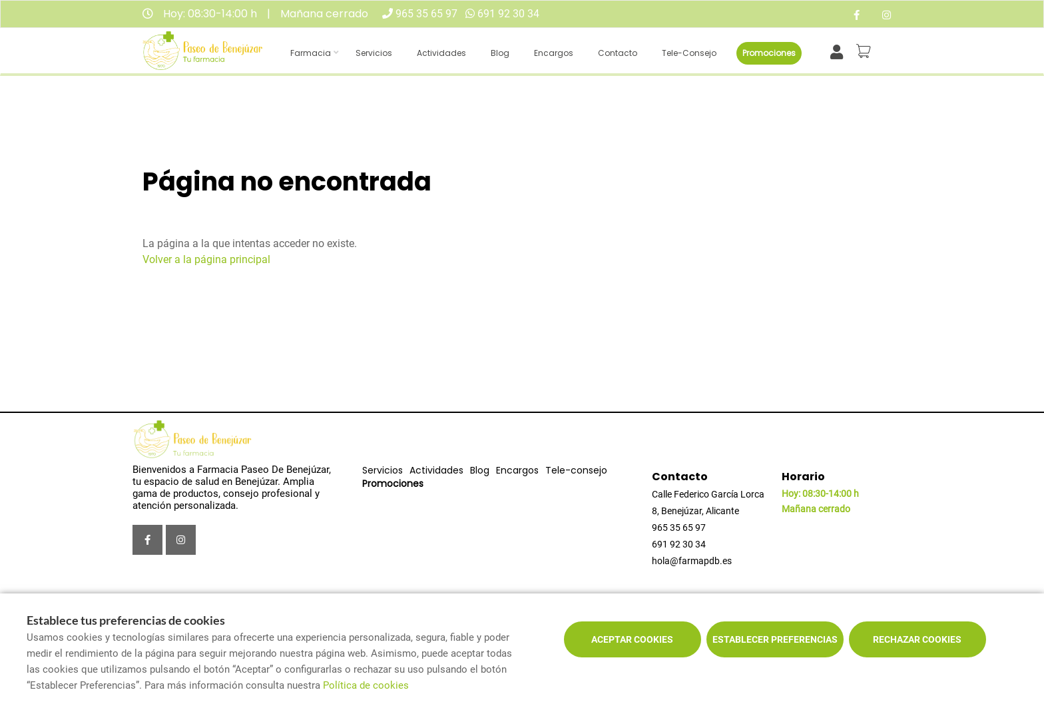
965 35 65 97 (426, 13)
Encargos (553, 53)
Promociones (769, 53)
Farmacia (310, 53)
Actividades (441, 53)
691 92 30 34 (508, 13)
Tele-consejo (689, 53)
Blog (500, 53)
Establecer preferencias (775, 639)
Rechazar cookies (917, 639)
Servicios (374, 53)
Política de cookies (366, 685)
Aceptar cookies (632, 639)
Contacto (617, 53)
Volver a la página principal (206, 259)
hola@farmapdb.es (692, 560)
